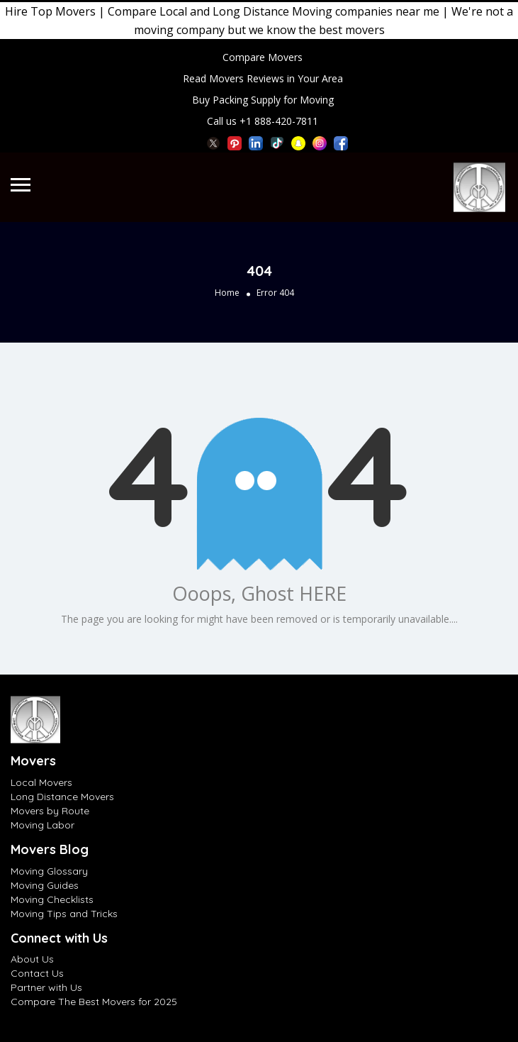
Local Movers (41, 782)
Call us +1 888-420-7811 (262, 121)
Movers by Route (50, 810)
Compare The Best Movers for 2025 (94, 1001)
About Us (32, 959)
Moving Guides (45, 885)
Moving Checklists (52, 899)
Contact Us (37, 973)
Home (227, 293)
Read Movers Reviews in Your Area (263, 78)
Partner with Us (46, 987)
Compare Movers (263, 57)
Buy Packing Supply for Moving (263, 99)
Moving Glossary (49, 871)
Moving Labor (42, 825)
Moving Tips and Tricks (64, 913)
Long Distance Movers (62, 796)
